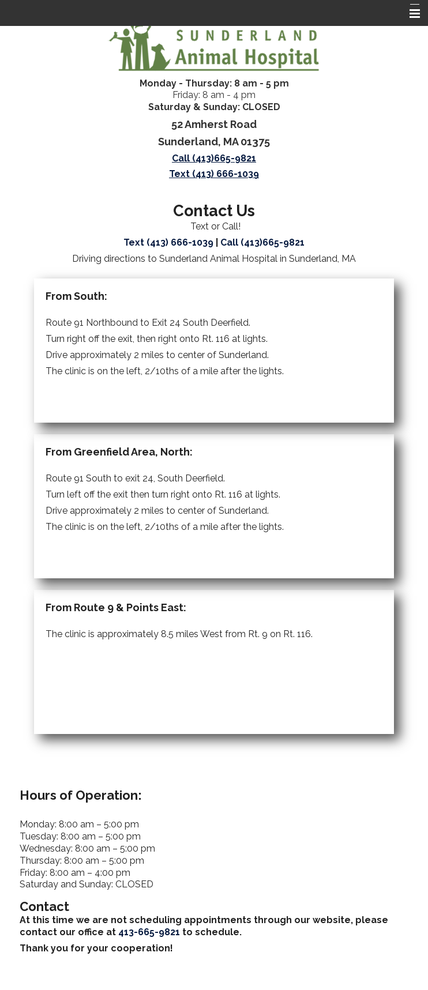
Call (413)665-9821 (214, 158)
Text (168, 242)
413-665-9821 (149, 932)
